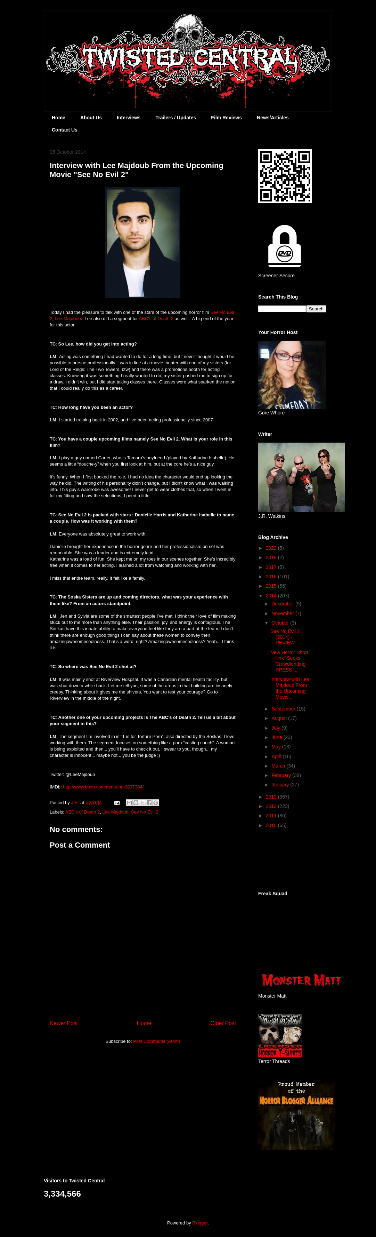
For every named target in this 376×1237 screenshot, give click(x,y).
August (279, 718)
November (283, 613)
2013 (272, 797)
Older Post (223, 1023)
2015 (272, 586)
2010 (272, 825)
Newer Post (64, 1023)
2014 (272, 595)
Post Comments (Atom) (156, 1041)
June (277, 737)
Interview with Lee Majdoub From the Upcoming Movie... (289, 687)
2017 (272, 567)
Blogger (199, 1223)
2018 (272, 557)
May (276, 747)
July (276, 728)
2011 (272, 815)
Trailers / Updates (176, 117)
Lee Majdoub (68, 318)
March (278, 766)
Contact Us (64, 130)
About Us (91, 117)
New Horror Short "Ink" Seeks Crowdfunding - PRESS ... (289, 661)
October (280, 623)
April (277, 756)
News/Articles (273, 117)
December (283, 603)
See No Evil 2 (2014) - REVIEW (285, 637)
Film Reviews (226, 117)
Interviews (128, 117)
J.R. (75, 802)
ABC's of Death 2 (82, 812)
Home (58, 117)
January (280, 784)
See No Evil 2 (144, 812)
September (283, 709)
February (281, 775)
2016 (272, 576)
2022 (272, 548)
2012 (272, 806)
